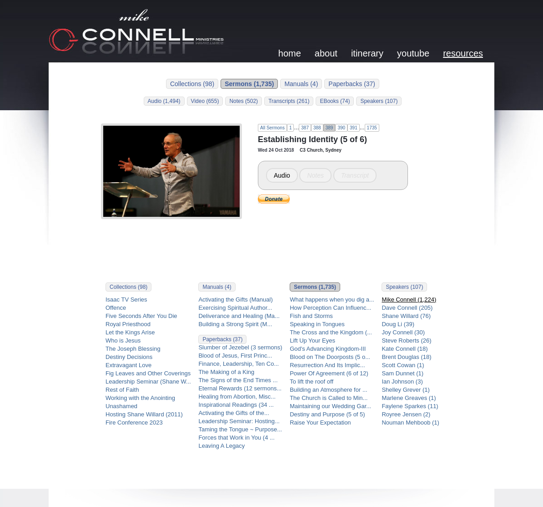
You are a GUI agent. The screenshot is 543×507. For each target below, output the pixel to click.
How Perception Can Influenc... (330, 307)
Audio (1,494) (164, 101)
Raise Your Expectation (320, 422)
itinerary (367, 53)
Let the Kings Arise (130, 332)
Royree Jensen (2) (406, 414)
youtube (413, 53)
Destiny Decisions (129, 356)
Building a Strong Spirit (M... (235, 324)
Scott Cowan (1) (403, 365)
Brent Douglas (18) (406, 356)
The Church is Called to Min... (328, 397)
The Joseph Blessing (133, 348)
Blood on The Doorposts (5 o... (330, 356)
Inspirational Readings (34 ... (235, 404)
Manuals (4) (301, 83)
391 (353, 127)
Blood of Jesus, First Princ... (235, 355)
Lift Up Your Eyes (312, 340)
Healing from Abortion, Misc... (237, 396)
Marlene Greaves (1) (409, 397)
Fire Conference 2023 (134, 422)
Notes (315, 175)
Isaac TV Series (126, 299)
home (289, 53)
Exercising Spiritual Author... (235, 307)
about (326, 53)
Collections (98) (192, 83)
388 (317, 127)
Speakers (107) (378, 101)
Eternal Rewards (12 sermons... (240, 388)
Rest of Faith (122, 389)
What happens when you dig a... (332, 299)
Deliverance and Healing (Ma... (238, 315)
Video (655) (205, 101)
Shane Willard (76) (406, 315)
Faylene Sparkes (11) (410, 406)
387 (305, 127)
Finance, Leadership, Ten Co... (238, 363)
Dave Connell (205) (407, 307)
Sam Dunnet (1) (402, 373)
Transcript (355, 175)
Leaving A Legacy (221, 445)
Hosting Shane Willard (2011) (144, 414)
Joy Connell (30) (403, 332)
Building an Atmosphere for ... (328, 389)
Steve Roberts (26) (406, 340)
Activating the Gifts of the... (233, 413)
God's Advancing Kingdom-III (328, 348)
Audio (282, 175)
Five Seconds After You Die (141, 315)
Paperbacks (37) (351, 83)
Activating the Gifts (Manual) (235, 299)
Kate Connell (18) (404, 348)
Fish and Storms (311, 315)
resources (463, 53)
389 (329, 127)
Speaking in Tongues (317, 324)
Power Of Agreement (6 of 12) (329, 373)
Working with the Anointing (140, 397)
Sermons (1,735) (249, 83)
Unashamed (121, 406)
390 (341, 127)
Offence (116, 307)
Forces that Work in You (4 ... (236, 437)
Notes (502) (243, 101)
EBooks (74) (335, 101)
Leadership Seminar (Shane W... (148, 381)
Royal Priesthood (128, 324)
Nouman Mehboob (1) (410, 422)
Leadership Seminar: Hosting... (238, 421)
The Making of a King (226, 372)
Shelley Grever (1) (405, 389)
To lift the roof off (311, 381)
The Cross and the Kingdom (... (331, 332)
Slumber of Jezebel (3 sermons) (240, 347)
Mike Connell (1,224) (409, 299)
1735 (372, 127)
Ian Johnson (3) (402, 381)
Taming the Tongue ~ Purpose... (240, 429)
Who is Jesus (123, 340)
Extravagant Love (128, 365)
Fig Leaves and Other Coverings (148, 373)
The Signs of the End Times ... (237, 380)
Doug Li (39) (398, 324)
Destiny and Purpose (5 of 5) (327, 414)
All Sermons (272, 127)
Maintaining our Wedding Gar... (330, 406)
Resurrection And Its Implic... (327, 365)
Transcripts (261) (288, 101)
